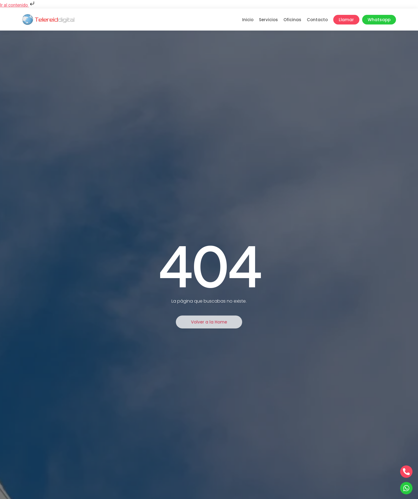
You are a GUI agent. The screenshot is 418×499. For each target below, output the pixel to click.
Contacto (317, 20)
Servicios (268, 20)
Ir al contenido (17, 5)
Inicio (247, 20)
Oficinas (292, 20)
